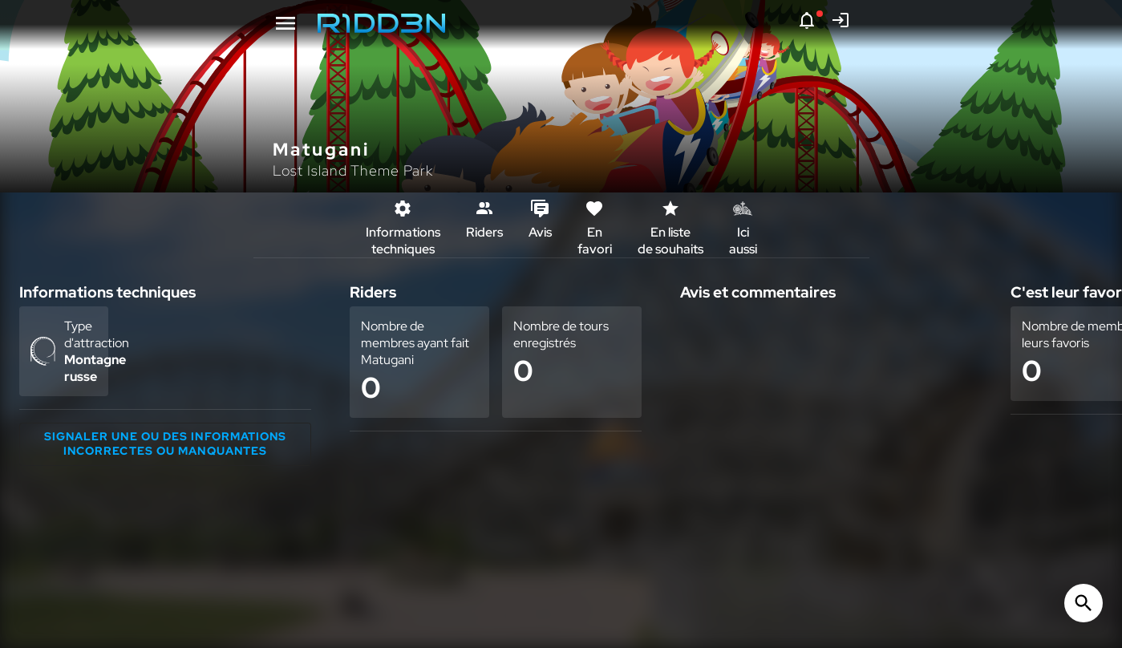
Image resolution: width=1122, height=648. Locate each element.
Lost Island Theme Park (353, 170)
